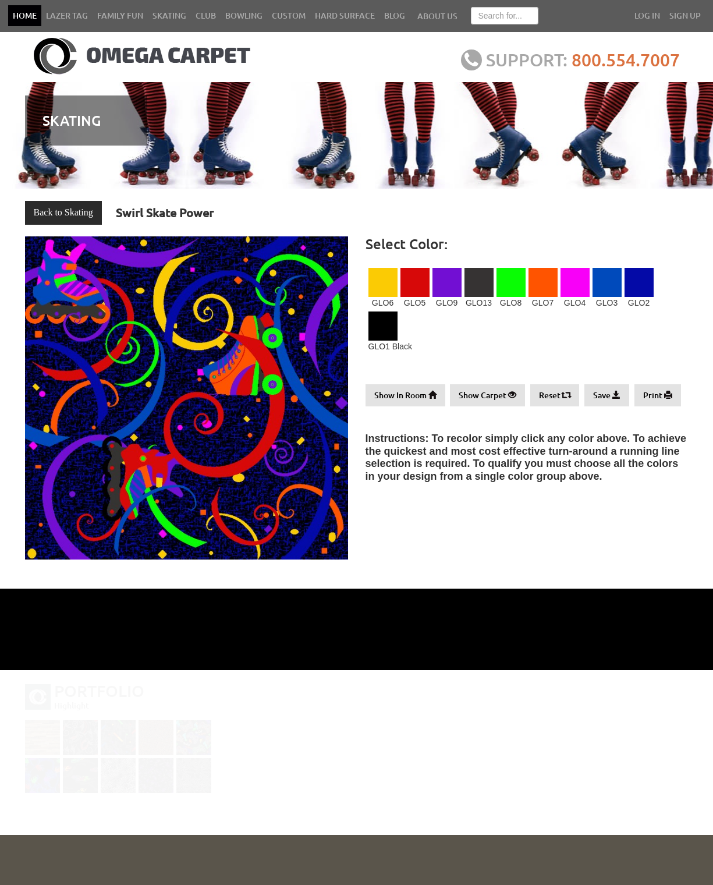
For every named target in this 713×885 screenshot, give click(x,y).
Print (657, 395)
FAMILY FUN (120, 15)
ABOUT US (437, 16)
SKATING (169, 15)
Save (606, 395)
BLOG (394, 15)
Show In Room (405, 395)
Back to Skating (63, 212)
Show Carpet (487, 395)
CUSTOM (289, 15)
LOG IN (647, 15)
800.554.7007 (629, 59)
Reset (554, 395)
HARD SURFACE (345, 15)
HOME (25, 15)
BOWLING (244, 15)
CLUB (206, 15)
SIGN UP (685, 15)
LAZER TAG (67, 15)
